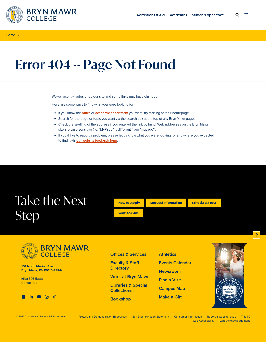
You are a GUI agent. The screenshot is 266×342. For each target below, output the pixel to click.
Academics (178, 15)
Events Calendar (175, 262)
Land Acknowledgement (234, 321)
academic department (111, 113)
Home (11, 35)
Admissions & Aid (151, 15)
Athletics (167, 254)
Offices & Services (128, 254)
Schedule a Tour (204, 202)
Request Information (166, 202)
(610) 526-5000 (32, 278)
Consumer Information (188, 317)
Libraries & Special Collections (128, 288)
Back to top (256, 234)
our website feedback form (96, 140)
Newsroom (170, 271)
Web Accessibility (203, 321)
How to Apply (129, 202)
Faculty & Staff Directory (124, 265)
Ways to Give (128, 213)
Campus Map (172, 288)
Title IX (245, 317)
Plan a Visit (170, 279)
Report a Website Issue (221, 317)
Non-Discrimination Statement (150, 317)
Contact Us (29, 282)
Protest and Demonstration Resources (103, 317)
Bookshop (120, 299)
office (86, 113)
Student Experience (208, 15)
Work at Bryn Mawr (129, 276)
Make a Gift (170, 297)
